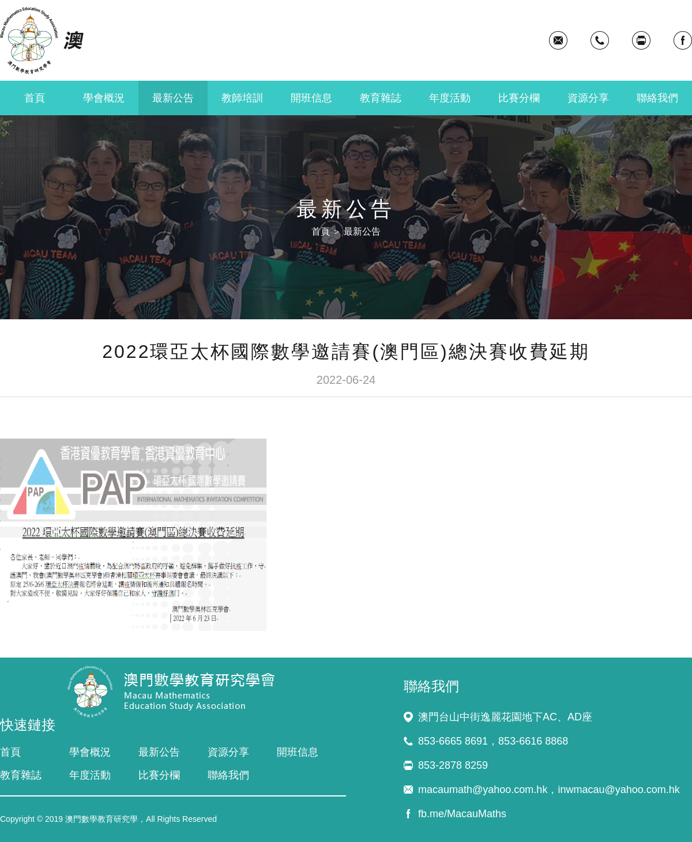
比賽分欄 (519, 98)
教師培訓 (242, 98)
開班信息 (311, 98)
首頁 (34, 98)
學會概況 (104, 98)
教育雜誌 (380, 98)
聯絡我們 (657, 98)
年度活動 (450, 98)
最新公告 (173, 98)
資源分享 (588, 98)
